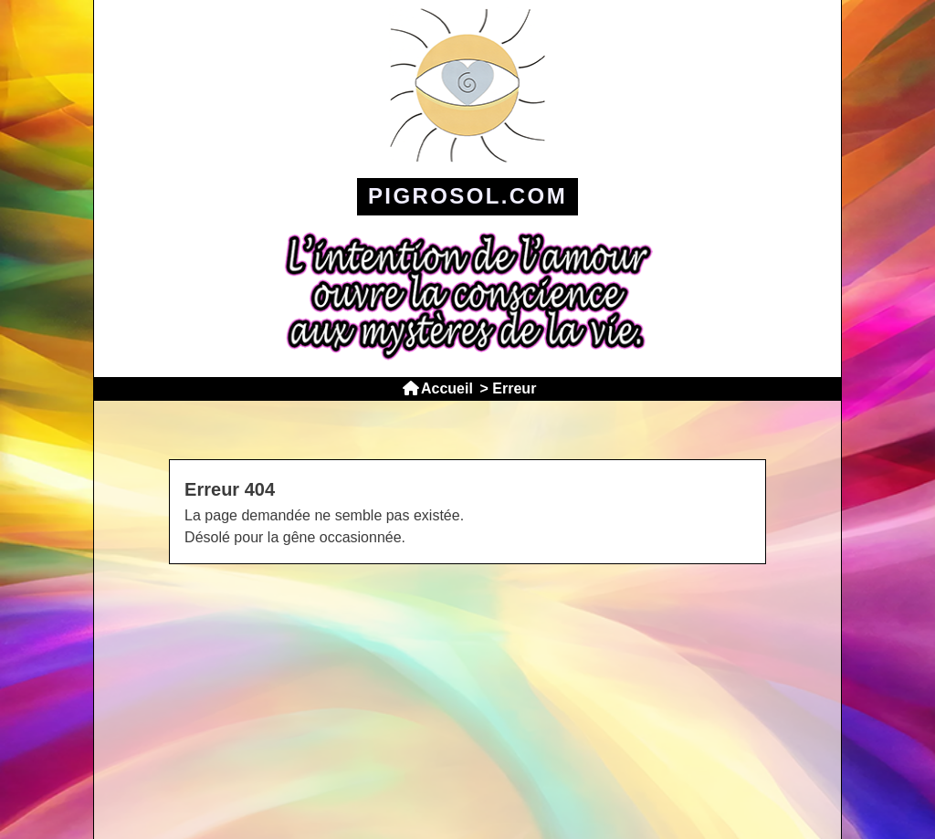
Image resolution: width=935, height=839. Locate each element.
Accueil (447, 388)
